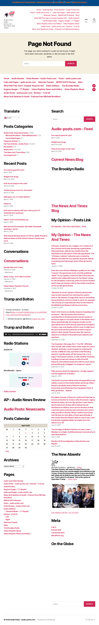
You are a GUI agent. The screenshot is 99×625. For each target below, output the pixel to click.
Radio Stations (74, 18)
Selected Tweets (50, 15)
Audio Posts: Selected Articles (16, 133)
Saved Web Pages (13, 138)
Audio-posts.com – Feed (72, 129)
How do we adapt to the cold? (15, 183)
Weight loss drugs (11, 177)
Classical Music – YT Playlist (17, 511)
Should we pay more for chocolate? (18, 190)
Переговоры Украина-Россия (16, 286)
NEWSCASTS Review (66, 15)
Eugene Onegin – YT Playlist (68, 21)
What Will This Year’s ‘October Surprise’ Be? (50, 18)
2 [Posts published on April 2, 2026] (25, 433)
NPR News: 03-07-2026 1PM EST (17, 197)
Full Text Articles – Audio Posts (16, 144)
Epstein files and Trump (13, 267)
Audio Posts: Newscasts (24, 409)
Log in (53, 527)
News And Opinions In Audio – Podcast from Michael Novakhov (55, 29)
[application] (26, 334)
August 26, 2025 (38, 319)
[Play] (6, 334)
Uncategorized (10, 155)
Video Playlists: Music (71, 24)
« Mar (7, 451)
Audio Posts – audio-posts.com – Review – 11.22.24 (60, 26)
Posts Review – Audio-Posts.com (66, 10)
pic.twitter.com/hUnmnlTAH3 (18, 315)
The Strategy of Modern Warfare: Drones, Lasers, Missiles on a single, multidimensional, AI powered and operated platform (73, 431)
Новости (7, 204)
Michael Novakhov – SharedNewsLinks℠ (22, 135)
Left (7, 517)
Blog (62, 2)
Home (39, 10)
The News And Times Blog (14, 152)
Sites (77, 15)
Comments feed (57, 533)
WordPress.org (57, 535)
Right (8, 520)
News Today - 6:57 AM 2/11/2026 (17, 277)
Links (56, 2)
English (8, 118)
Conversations (16, 261)
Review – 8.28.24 (10, 514)
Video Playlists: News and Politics (49, 24)
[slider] (23, 334)
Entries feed (56, 530)
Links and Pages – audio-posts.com (66, 13)
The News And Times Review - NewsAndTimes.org (32, 2)
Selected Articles (80, 2)
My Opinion (8, 147)
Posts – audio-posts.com (39, 13)
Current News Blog (67, 159)
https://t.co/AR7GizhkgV (20, 312)
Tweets (68, 2)
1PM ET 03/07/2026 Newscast (16, 220)
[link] (79, 467)
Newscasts (8, 150)
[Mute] (40, 334)
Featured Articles (11, 141)
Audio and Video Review (13, 481)
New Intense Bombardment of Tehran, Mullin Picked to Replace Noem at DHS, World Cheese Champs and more (25, 238)
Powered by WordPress (46, 620)
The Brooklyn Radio (49, 21)
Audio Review (48, 10)
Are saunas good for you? (14, 170)
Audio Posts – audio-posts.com (22, 620)
